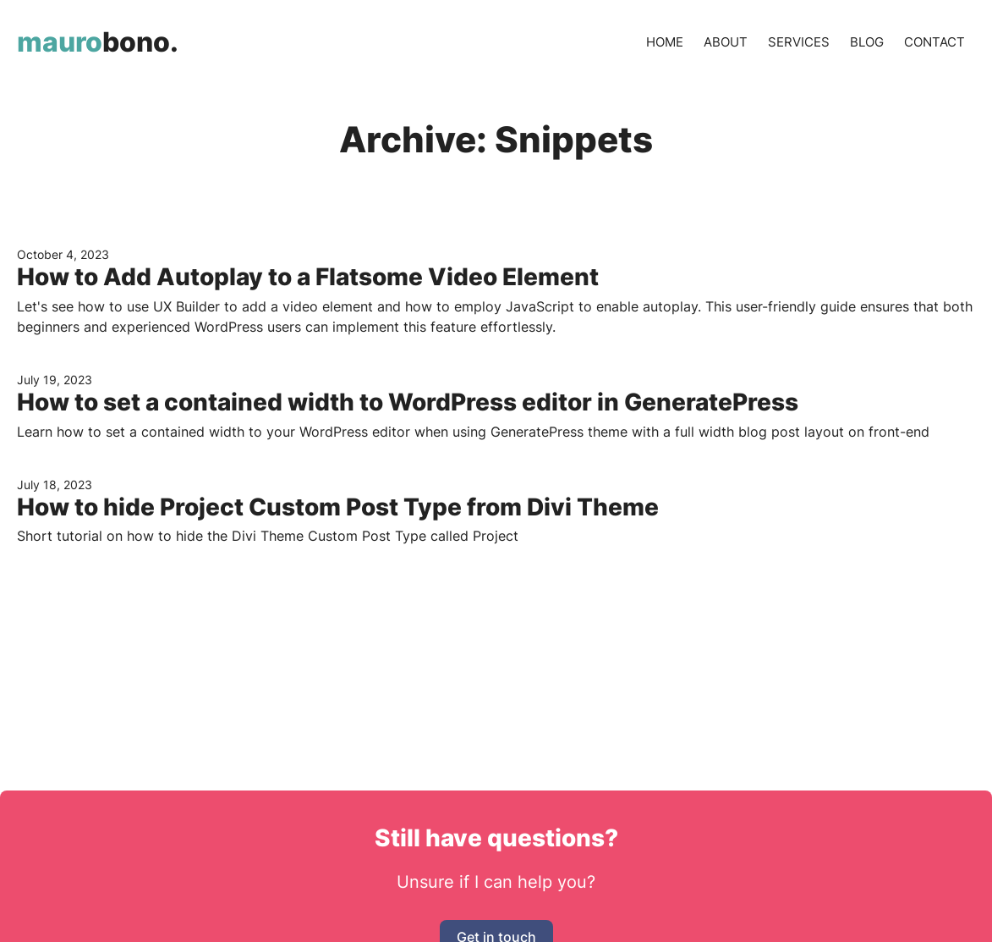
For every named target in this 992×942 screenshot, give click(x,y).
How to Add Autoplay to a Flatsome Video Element (308, 276)
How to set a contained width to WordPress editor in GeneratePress (407, 402)
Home (664, 42)
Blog (867, 42)
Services (799, 42)
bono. (97, 41)
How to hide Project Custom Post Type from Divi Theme (338, 507)
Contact (934, 42)
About (726, 42)
